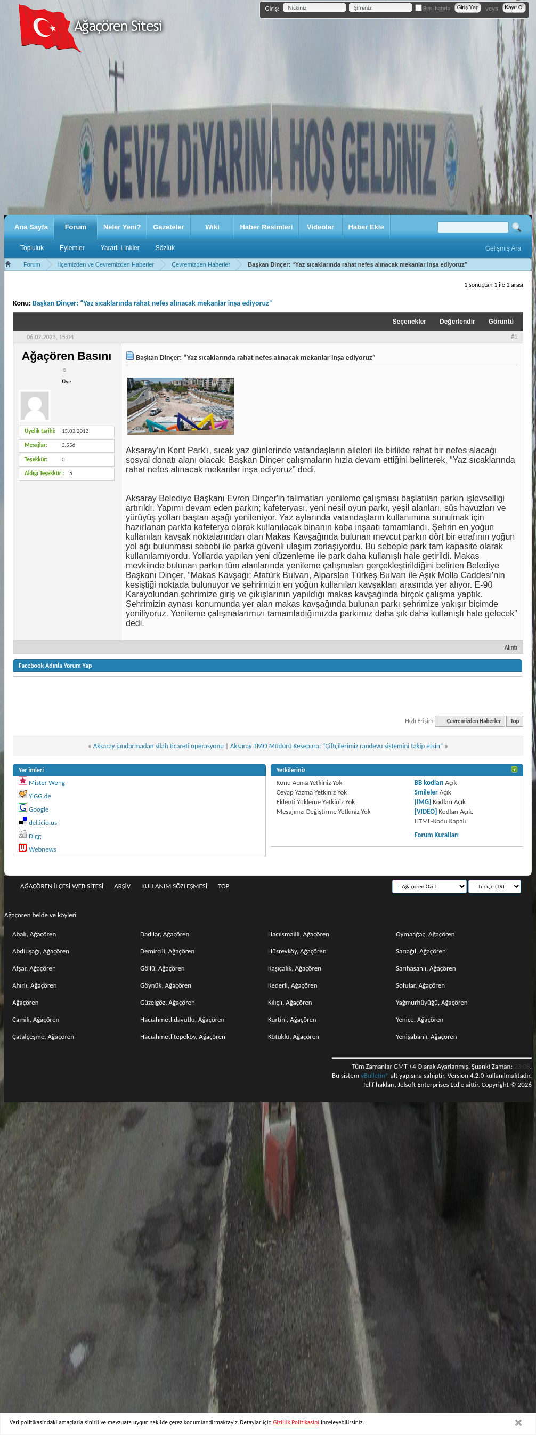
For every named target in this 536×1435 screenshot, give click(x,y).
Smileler (426, 792)
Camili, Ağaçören (35, 1019)
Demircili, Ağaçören (167, 951)
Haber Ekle (366, 227)
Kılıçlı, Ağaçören (290, 1002)
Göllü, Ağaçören (162, 968)
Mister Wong (47, 783)
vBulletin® (375, 1075)
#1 (514, 336)
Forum (75, 227)
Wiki (212, 227)
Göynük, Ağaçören (165, 985)
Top (514, 721)
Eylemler (72, 248)
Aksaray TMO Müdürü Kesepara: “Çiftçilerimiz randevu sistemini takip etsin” (336, 746)
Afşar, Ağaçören (34, 968)
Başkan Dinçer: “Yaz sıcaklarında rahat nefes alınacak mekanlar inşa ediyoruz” (152, 303)
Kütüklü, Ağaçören (293, 1036)
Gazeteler (168, 227)
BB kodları (429, 783)
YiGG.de (40, 796)
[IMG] (423, 802)
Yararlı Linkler (120, 248)
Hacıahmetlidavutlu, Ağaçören (182, 1019)
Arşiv (122, 886)
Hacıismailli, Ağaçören (298, 934)
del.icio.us (43, 823)
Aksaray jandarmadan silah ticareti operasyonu (158, 746)
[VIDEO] (426, 811)
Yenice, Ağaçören (419, 1019)
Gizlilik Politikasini (296, 1422)
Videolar (320, 227)
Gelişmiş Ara (503, 248)
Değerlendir (457, 321)
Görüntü (501, 321)
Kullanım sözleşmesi (174, 886)
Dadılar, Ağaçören (164, 934)
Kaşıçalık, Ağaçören (294, 968)
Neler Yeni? (122, 227)
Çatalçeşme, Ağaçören (43, 1036)
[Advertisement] (268, 135)
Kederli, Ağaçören (293, 985)
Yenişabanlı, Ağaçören (426, 1036)
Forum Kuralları (437, 835)
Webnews (42, 849)
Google (38, 809)
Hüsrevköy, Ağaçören (297, 951)
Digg (35, 836)
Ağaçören (25, 1002)
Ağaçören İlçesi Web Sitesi (61, 886)
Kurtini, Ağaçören (292, 1019)
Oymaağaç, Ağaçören (425, 934)
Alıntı (506, 647)
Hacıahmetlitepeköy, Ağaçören (182, 1036)
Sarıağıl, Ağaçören (421, 951)
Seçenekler (409, 321)
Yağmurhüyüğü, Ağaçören (432, 1002)
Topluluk (32, 248)
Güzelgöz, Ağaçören (167, 1002)
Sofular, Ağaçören (420, 985)
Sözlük (165, 248)
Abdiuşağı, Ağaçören (40, 951)
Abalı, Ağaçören (34, 934)
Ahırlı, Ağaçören (34, 985)
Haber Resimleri (266, 227)
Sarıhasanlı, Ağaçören (426, 968)
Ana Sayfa (31, 227)
